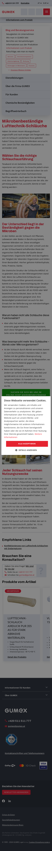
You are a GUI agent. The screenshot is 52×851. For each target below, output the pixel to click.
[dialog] (26, 425)
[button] (26, 450)
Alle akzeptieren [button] (27, 443)
